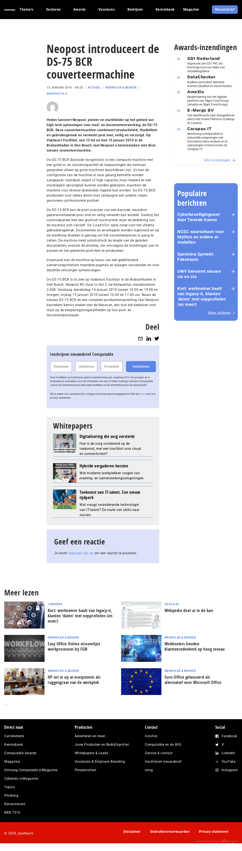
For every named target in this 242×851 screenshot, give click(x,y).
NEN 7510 (12, 812)
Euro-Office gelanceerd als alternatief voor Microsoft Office (193, 679)
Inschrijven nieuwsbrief (163, 762)
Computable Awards (20, 753)
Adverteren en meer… (91, 736)
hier (143, 393)
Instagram (230, 770)
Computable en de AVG (163, 745)
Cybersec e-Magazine (21, 778)
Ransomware (14, 804)
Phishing (11, 795)
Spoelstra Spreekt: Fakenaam (195, 257)
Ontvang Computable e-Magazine (30, 770)
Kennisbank (13, 745)
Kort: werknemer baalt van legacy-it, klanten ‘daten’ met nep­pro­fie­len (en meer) (201, 296)
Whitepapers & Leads (91, 753)
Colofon (151, 736)
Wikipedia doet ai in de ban (189, 610)
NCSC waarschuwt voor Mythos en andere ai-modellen (200, 237)
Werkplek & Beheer (121, 87)
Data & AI (172, 604)
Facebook (229, 736)
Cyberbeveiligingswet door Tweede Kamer (198, 217)
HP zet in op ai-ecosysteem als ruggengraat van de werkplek (74, 679)
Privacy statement (213, 832)
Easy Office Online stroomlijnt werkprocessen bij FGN (74, 646)
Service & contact (159, 753)
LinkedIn (228, 753)
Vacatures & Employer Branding (100, 762)
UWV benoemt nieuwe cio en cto (199, 274)
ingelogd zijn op (80, 553)
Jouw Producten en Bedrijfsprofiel (102, 745)
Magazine (12, 762)
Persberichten (86, 770)
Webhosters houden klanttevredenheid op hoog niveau (195, 646)
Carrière (55, 604)
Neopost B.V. (57, 93)
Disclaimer (132, 832)
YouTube (229, 762)
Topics (9, 787)
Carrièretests (14, 736)
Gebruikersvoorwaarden (170, 832)
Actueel (94, 87)
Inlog (149, 770)
